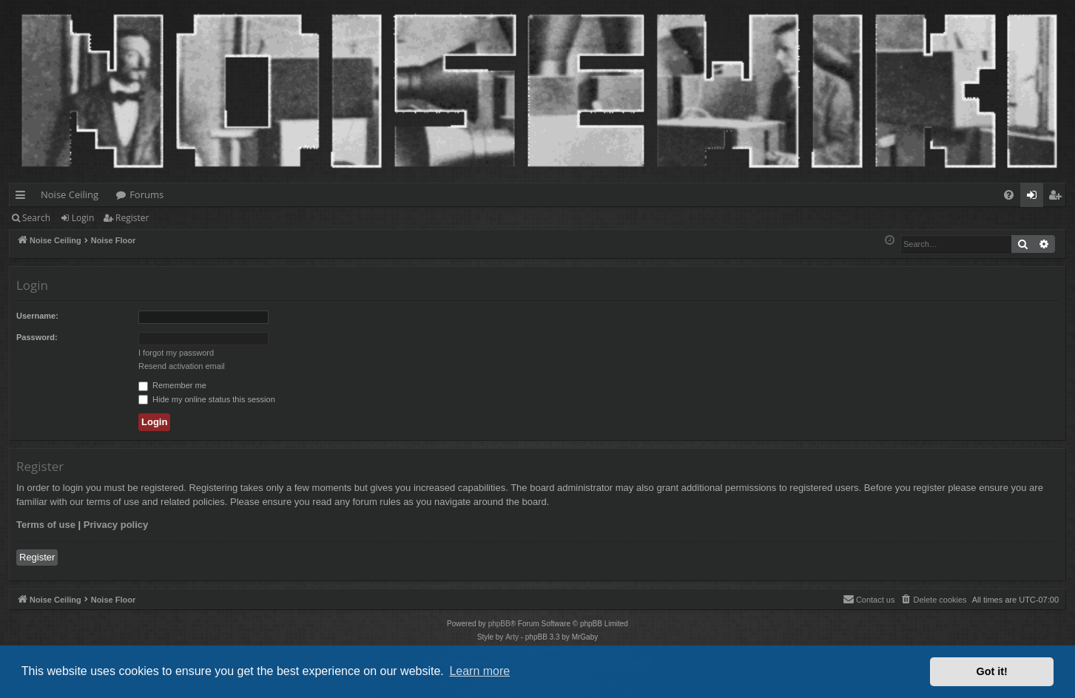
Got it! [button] (992, 671)
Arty (512, 637)
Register (132, 217)
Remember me (172, 385)
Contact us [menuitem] (869, 599)
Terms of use (45, 524)
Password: (37, 337)
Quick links (23, 197)
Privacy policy (116, 524)
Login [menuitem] (1034, 197)
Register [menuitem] (1058, 197)
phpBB (499, 624)
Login (83, 217)
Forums (146, 194)
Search (36, 217)
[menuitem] (1008, 195)
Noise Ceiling (69, 194)
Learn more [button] (479, 671)
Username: (37, 315)
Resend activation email (181, 366)
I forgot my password (176, 352)
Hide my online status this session (206, 399)
